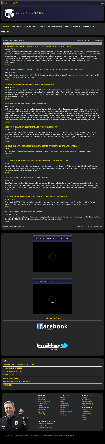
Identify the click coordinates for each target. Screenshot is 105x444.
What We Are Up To (43, 403)
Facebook (62, 408)
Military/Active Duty (87, 403)
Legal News (41, 397)
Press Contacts (86, 413)
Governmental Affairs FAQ (45, 428)
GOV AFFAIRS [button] (88, 26)
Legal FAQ (41, 412)
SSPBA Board (86, 411)
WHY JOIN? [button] (16, 26)
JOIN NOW (5, 26)
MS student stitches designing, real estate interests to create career (41, 146)
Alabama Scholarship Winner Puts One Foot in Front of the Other (38, 46)
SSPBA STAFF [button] (7, 32)
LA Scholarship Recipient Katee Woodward (26, 178)
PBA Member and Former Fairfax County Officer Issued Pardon (36, 197)
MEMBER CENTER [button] (72, 26)
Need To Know (42, 405)
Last (100, 40)
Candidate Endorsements (45, 424)
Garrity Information (43, 408)
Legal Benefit (41, 399)
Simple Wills (41, 410)
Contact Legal (42, 414)
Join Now (62, 397)
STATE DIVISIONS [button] (55, 26)
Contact (62, 414)
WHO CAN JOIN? (30, 26)
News (83, 415)
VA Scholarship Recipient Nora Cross (23, 212)
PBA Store (63, 416)
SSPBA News (64, 403)
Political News (42, 426)
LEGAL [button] (42, 26)
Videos (84, 419)
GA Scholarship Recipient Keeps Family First (27, 104)
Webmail (84, 405)
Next (97, 40)
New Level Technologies (67, 435)
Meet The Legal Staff (44, 401)
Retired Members (87, 401)
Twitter (61, 410)
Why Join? (63, 399)
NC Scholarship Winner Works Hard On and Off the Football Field (38, 161)
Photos (84, 417)
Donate (62, 401)
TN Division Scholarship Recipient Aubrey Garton (29, 84)
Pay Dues (84, 397)
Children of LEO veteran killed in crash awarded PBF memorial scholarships (44, 70)
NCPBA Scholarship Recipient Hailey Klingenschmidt (31, 127)
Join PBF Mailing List (66, 412)
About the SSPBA (87, 409)
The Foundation (64, 405)
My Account (85, 399)
